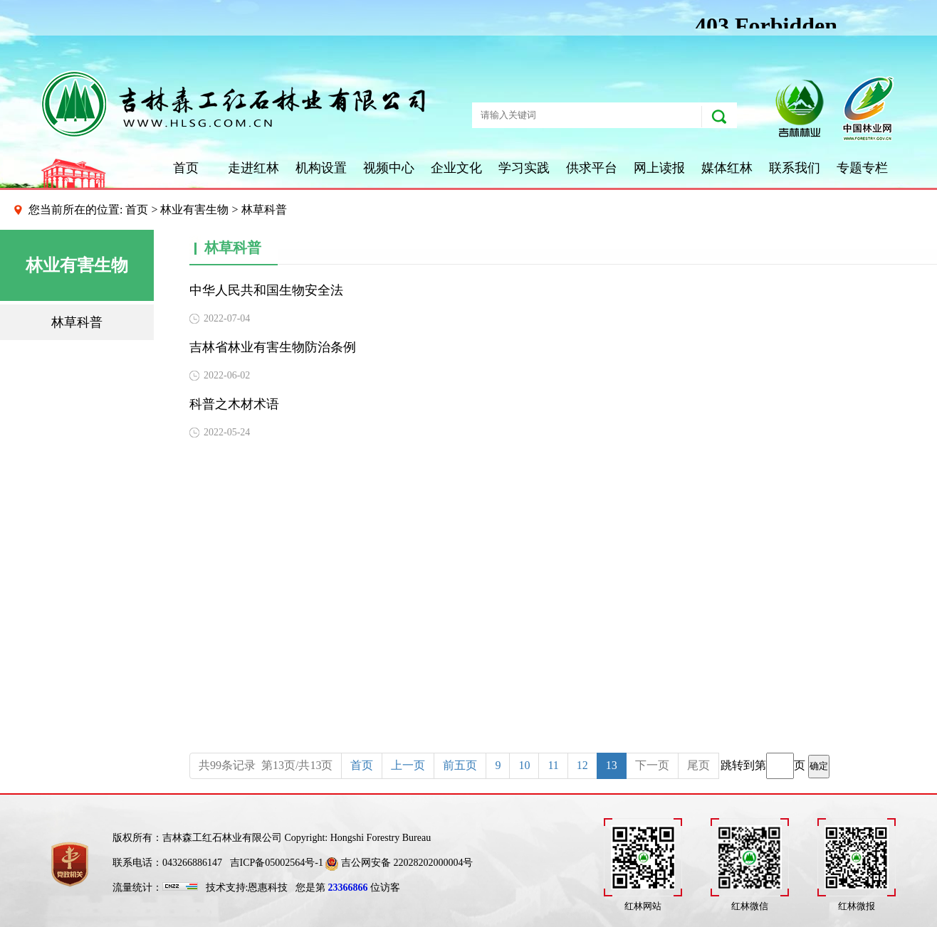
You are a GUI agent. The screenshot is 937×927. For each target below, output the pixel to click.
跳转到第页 (775, 766)
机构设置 (321, 168)
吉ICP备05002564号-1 (276, 862)
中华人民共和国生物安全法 (266, 290)
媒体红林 (727, 168)
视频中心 (388, 168)
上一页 (408, 765)
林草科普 (77, 322)
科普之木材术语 (234, 404)
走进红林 (253, 168)
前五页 (460, 765)
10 (524, 765)
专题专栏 (862, 168)
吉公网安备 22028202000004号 (399, 862)
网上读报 (659, 168)
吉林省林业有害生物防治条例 (272, 347)
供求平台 (591, 168)
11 (553, 765)
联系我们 (794, 168)
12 (582, 765)
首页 (186, 168)
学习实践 (524, 168)
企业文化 (456, 168)
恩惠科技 (268, 887)
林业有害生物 (194, 209)
